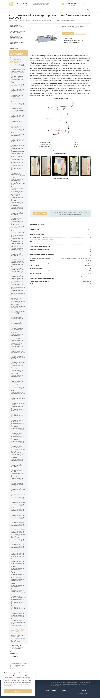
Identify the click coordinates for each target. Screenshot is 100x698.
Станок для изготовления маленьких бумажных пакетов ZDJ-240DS (18, 112)
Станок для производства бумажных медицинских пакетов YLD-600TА (17, 95)
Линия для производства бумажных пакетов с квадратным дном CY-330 (17, 245)
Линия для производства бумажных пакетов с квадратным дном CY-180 (17, 254)
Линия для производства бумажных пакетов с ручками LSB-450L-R (18, 357)
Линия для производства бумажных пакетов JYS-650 (17, 272)
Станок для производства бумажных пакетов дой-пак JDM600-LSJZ (17, 86)
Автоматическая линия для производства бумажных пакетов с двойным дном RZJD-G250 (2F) (17, 193)
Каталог (17, 10)
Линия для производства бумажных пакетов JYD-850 (17, 258)
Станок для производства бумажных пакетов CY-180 (17, 561)
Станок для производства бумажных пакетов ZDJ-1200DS (17, 121)
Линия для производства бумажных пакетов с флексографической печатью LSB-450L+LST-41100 (18, 342)
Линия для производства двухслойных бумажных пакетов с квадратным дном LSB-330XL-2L (18, 324)
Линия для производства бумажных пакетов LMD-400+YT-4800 (17, 484)
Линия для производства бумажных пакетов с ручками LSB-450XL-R (18, 367)
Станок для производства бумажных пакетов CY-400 (17, 554)
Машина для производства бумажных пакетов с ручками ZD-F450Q (18, 565)
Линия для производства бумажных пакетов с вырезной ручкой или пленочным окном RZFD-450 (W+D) (18, 174)
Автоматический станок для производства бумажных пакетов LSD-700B (18, 630)
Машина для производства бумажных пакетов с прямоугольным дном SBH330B (17, 581)
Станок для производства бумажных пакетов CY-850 (17, 540)
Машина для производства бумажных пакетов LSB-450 (17, 612)
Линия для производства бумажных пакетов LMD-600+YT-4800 (17, 475)
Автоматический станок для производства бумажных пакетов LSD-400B (18, 640)
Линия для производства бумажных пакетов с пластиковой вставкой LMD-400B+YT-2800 (18, 408)
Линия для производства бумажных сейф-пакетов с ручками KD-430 (17, 73)
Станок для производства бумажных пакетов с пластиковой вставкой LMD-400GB (18, 234)
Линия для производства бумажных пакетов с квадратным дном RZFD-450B (18, 150)
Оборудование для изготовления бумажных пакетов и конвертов (17, 53)
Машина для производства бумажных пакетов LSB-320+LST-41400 (17, 425)
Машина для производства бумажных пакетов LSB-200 (17, 619)
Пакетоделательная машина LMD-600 (18, 623)
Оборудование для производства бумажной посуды (17, 27)
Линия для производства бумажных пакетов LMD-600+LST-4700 (17, 199)
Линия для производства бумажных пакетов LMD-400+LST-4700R (17, 213)
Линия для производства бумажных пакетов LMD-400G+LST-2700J (17, 223)
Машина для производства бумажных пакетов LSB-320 (17, 616)
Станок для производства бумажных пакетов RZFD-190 (18, 525)
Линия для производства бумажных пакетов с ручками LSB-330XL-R (18, 362)
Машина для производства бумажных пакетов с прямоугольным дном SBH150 (18, 596)
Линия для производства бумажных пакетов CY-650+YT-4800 (18, 489)
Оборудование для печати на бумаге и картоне (17, 32)
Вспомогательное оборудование (15, 652)
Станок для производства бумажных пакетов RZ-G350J (18, 528)
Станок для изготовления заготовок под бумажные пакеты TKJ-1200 (17, 126)
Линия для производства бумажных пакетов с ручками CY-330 (18, 81)
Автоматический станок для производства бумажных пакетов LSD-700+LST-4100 (18, 451)
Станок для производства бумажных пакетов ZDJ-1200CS (17, 136)
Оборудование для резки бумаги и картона (17, 43)
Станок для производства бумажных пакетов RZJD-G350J (17, 506)
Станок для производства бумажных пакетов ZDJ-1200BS (17, 116)
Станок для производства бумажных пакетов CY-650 (17, 543)
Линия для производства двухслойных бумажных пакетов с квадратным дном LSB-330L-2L (18, 280)
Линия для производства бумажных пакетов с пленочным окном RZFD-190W (17, 167)
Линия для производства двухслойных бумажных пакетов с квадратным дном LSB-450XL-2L (18, 330)
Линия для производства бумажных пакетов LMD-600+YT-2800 (17, 480)
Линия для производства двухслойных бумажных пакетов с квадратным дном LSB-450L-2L (18, 318)
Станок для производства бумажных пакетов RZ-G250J (18, 532)
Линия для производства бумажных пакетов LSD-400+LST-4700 (17, 465)
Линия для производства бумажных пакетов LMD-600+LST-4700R (17, 204)
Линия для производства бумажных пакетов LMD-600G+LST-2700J (17, 218)
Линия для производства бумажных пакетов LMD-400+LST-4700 (17, 208)
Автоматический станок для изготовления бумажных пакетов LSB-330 (18, 312)
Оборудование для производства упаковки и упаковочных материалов (17, 37)
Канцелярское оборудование (14, 657)
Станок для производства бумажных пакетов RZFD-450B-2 (17, 90)
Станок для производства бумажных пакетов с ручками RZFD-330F (18, 403)
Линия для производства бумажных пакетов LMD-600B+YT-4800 (17, 420)
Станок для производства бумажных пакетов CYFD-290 (18, 68)
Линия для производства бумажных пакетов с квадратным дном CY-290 (17, 249)
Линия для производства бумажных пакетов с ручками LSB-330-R (18, 348)
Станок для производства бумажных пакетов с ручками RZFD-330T (18, 398)
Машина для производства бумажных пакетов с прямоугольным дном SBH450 (18, 576)
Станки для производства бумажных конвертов (16, 58)
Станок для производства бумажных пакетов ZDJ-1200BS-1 (17, 131)
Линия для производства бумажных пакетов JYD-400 (17, 265)
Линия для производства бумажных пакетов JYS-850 (17, 269)
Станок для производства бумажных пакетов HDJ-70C (17, 104)
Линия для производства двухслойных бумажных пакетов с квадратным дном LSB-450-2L (18, 286)
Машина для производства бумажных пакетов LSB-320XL (18, 429)
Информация (56, 10)
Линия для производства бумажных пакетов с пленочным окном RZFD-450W (17, 377)
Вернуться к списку (14, 675)
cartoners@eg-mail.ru (85, 693)
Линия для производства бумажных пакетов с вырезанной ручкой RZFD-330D (17, 155)
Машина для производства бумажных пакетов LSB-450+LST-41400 (17, 438)
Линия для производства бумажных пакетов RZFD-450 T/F (18, 100)
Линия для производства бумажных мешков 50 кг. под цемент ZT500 (18, 372)
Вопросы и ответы (51, 690)
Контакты (76, 10)
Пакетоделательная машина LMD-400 (18, 626)
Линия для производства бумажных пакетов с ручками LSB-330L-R (18, 353)
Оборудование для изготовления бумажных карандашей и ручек (17, 647)
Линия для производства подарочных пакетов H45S (17, 77)
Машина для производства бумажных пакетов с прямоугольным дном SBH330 (18, 587)
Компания (35, 10)
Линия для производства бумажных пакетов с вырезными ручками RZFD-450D (17, 383)
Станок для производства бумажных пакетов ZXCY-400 (18, 501)
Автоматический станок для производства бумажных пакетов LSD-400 (18, 635)
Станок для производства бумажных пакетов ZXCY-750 (18, 498)
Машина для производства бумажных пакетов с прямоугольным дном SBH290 (18, 591)
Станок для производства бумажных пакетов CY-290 (17, 557)
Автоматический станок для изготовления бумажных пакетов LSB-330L (18, 308)
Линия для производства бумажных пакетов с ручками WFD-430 (18, 394)
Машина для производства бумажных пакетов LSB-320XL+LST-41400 (17, 433)
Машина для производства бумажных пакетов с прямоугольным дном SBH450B (17, 570)
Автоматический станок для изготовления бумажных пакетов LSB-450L (18, 303)
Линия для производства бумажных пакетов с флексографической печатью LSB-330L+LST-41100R (18, 336)
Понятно (18, 691)
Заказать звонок (85, 3)
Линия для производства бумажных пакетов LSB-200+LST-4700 (17, 470)
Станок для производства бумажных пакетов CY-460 (17, 547)
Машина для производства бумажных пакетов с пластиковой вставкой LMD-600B (18, 601)
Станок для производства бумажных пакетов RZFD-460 (18, 514)
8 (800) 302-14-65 (71, 4)
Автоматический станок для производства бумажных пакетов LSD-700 (18, 536)
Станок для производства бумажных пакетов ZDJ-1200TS (17, 389)
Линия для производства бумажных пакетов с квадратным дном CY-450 (17, 240)
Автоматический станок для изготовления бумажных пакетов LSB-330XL (18, 298)
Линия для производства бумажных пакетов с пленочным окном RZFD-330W (17, 161)
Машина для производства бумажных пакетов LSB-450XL (18, 442)
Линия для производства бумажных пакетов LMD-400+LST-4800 (17, 456)
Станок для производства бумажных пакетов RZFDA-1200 (17, 510)
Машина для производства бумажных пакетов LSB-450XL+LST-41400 (17, 446)
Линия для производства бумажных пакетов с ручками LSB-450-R (18, 145)
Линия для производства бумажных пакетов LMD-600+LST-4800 (17, 461)
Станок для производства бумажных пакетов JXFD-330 (18, 65)
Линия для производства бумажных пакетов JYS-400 (17, 275)
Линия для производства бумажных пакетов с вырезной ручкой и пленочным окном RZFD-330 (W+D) (18, 182)
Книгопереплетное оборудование (15, 47)
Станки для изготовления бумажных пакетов (16, 62)
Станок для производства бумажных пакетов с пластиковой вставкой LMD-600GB (18, 228)
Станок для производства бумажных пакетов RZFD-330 (18, 521)
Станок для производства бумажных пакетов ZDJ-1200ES (17, 140)
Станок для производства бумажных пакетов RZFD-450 (18, 518)
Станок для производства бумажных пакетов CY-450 (17, 550)
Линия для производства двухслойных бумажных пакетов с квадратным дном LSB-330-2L (18, 292)
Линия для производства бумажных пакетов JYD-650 (17, 262)
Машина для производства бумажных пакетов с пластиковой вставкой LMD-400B (18, 607)
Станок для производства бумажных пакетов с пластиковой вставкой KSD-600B (17, 414)
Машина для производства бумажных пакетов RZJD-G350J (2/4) (17, 188)
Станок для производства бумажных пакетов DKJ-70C (17, 107)
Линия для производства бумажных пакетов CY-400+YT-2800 (18, 494)
